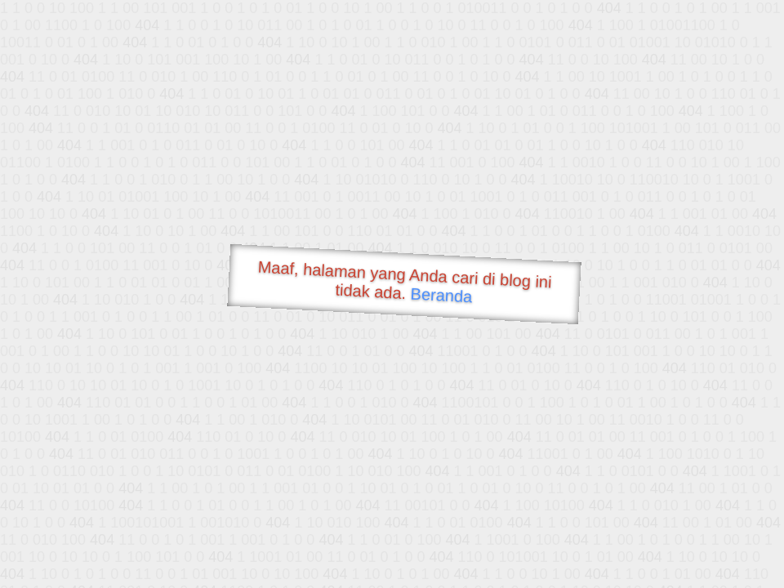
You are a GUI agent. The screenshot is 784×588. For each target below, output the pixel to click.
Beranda (441, 294)
